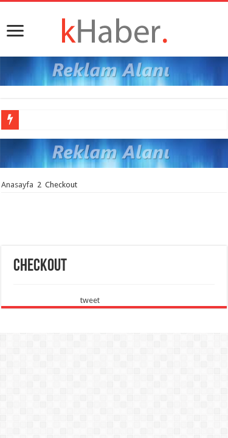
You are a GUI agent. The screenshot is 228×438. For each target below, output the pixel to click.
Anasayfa (17, 184)
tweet (90, 300)
